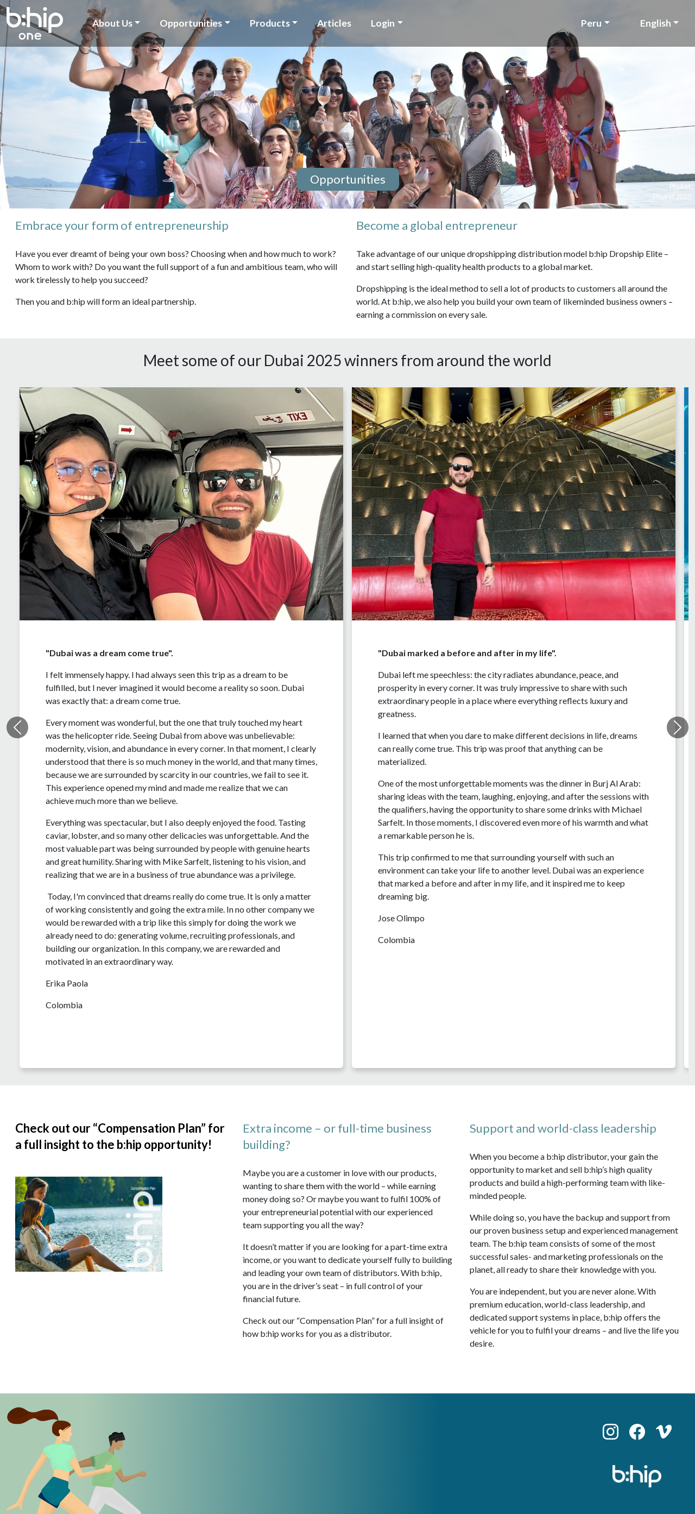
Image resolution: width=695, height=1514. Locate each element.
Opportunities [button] (191, 23)
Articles (334, 23)
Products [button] (270, 23)
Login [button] (383, 23)
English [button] (655, 23)
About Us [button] (112, 23)
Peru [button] (591, 23)
